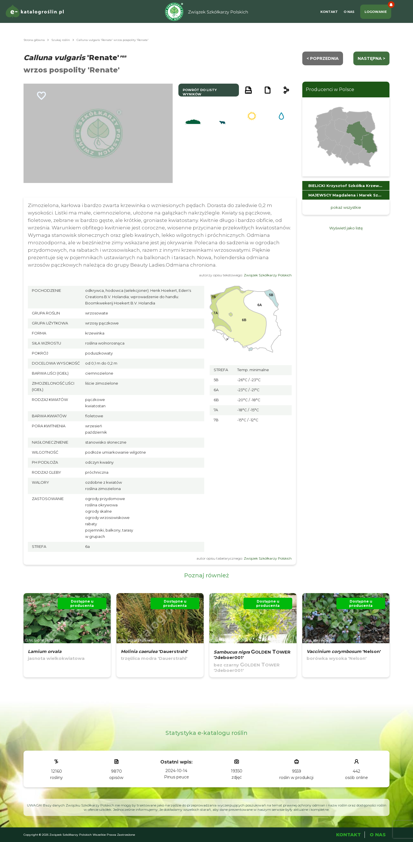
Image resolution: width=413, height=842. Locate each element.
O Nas (349, 12)
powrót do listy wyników (200, 92)
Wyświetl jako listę (346, 228)
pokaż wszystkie (346, 207)
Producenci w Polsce (330, 89)
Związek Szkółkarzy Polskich (268, 275)
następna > (371, 58)
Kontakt (329, 12)
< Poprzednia (323, 58)
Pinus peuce (176, 777)
